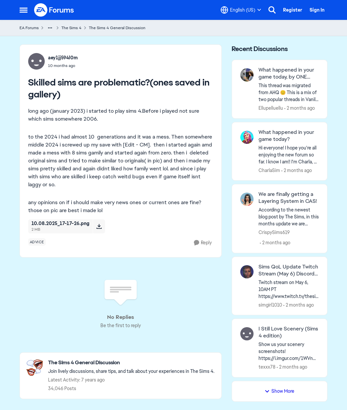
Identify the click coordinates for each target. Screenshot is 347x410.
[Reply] (203, 242)
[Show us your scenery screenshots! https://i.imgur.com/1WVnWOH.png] (289, 351)
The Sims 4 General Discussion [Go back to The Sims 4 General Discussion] (117, 27)
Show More (279, 391)
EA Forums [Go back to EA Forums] (29, 27)
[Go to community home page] (54, 10)
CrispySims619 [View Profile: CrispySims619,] (274, 232)
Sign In (317, 10)
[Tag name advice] (37, 242)
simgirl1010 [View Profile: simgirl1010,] (270, 305)
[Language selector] (241, 10)
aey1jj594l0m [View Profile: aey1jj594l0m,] (63, 58)
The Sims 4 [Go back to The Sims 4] (71, 27)
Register (292, 10)
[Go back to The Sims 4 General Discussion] (131, 362)
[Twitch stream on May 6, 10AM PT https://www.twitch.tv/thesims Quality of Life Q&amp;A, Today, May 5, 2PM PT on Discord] (289, 289)
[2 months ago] (299, 108)
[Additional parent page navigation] (50, 27)
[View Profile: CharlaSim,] (247, 137)
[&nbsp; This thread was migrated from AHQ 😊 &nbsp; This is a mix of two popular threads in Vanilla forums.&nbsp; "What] (289, 92)
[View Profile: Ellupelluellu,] (247, 75)
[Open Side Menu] (23, 10)
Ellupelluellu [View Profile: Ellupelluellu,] (271, 108)
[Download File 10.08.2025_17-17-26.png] (99, 226)
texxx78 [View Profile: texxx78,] (267, 367)
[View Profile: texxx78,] (247, 333)
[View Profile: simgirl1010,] (247, 271)
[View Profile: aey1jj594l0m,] (36, 61)
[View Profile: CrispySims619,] (247, 199)
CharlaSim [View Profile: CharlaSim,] (269, 170)
